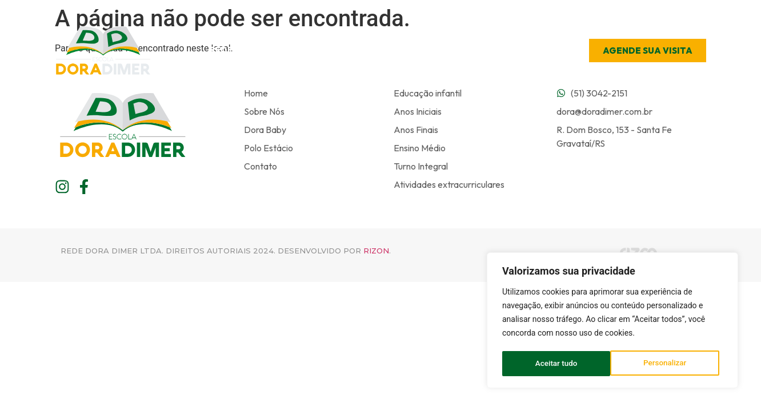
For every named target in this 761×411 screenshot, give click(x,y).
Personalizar (556, 363)
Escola (330, 50)
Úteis (450, 50)
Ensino (393, 50)
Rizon (376, 250)
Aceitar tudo (669, 363)
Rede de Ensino (248, 50)
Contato (510, 50)
